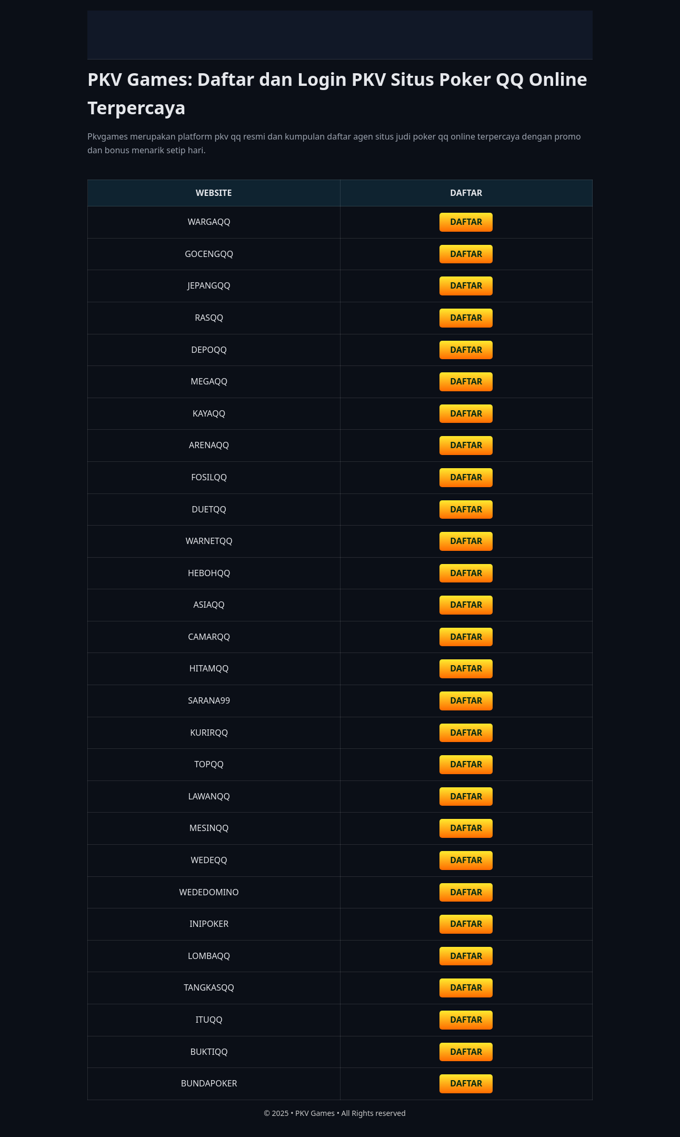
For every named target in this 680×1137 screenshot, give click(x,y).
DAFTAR (466, 222)
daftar (466, 254)
